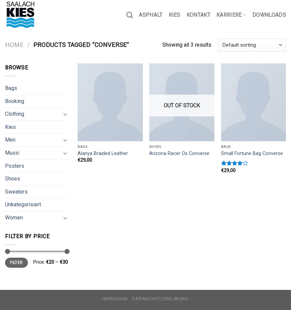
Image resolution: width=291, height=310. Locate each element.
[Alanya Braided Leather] (110, 102)
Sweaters (16, 192)
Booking (14, 101)
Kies (174, 15)
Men (10, 140)
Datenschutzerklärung (160, 299)
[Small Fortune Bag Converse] (253, 102)
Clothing (14, 114)
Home (14, 44)
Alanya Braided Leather (103, 153)
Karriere (231, 15)
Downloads (269, 15)
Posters (14, 166)
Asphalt (150, 15)
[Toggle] (65, 114)
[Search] (129, 15)
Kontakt (198, 15)
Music (12, 153)
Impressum (115, 299)
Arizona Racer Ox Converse (179, 153)
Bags (11, 88)
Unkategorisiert (23, 204)
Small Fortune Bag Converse (252, 153)
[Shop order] (252, 45)
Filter (16, 262)
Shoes (12, 178)
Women (14, 217)
